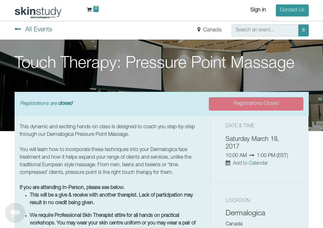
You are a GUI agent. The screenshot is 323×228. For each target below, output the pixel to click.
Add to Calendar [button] (250, 163)
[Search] (303, 30)
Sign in (258, 10)
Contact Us (292, 10)
